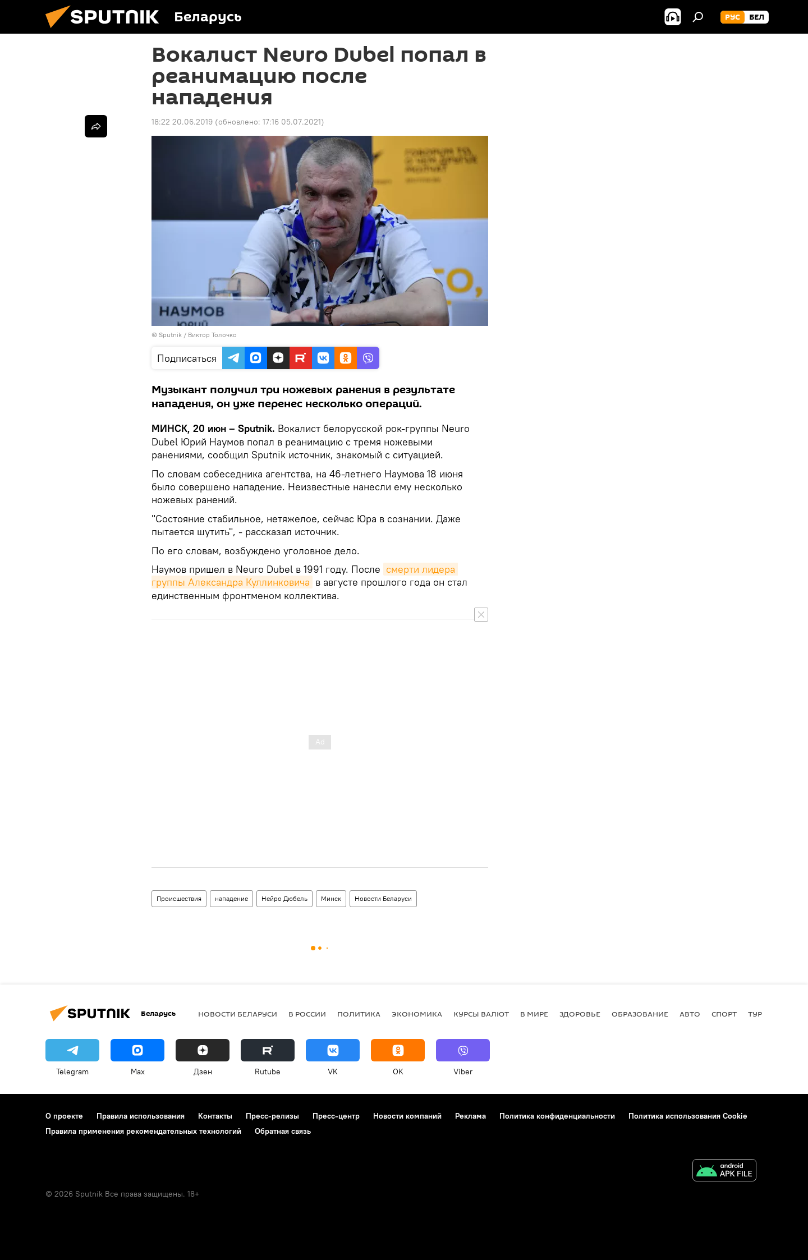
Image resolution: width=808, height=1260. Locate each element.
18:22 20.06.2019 (182, 122)
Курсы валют (481, 1014)
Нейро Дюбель (284, 898)
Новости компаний (407, 1116)
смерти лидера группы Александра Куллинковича (305, 575)
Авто (690, 1014)
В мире (534, 1014)
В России (307, 1014)
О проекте (64, 1116)
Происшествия (179, 898)
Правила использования (141, 1116)
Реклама (470, 1116)
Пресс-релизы (272, 1116)
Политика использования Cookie (687, 1116)
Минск (331, 898)
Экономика (417, 1014)
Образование (640, 1014)
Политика (358, 1014)
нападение (231, 898)
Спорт (724, 1014)
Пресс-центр (336, 1116)
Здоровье (579, 1014)
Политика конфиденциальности (557, 1116)
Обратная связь (283, 1131)
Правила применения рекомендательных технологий (143, 1131)
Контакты (215, 1116)
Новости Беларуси (383, 898)
